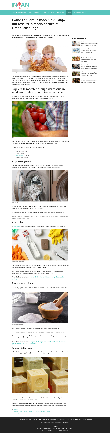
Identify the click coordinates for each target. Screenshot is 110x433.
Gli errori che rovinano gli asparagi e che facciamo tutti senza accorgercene (89, 73)
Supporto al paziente (79, 12)
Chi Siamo (44, 430)
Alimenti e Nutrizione (35, 12)
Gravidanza (52, 12)
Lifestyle (69, 12)
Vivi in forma (61, 12)
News (13, 12)
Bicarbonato (19, 155)
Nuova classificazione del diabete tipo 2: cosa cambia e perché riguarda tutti (89, 50)
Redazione (51, 430)
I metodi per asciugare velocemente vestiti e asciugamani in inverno (31, 413)
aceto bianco (16, 226)
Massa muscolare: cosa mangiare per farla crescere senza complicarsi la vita (89, 80)
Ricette (44, 12)
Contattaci (66, 422)
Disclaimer (65, 430)
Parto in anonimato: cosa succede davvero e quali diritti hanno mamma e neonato (89, 43)
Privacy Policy (58, 430)
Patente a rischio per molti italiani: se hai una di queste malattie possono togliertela (89, 66)
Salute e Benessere (21, 12)
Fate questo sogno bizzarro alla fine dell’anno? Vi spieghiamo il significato (33, 411)
